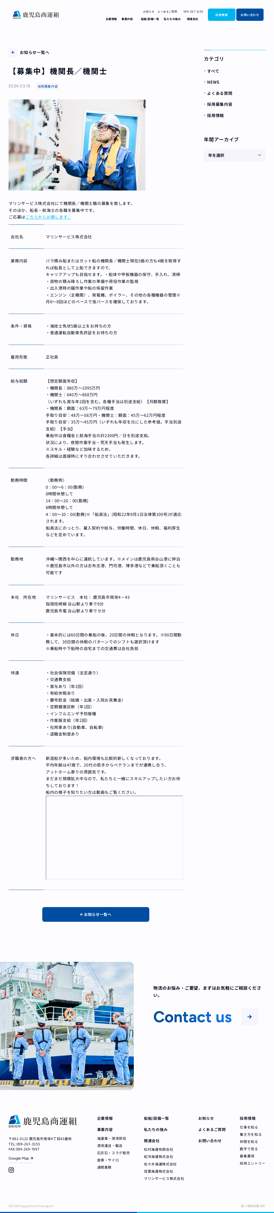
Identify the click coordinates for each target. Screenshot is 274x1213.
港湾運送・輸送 (110, 1145)
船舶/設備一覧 (150, 19)
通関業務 (104, 1167)
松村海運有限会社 (158, 1149)
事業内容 (127, 19)
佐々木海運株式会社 (160, 1164)
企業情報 (111, 19)
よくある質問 (220, 93)
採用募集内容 (220, 104)
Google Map (19, 1158)
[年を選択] (234, 155)
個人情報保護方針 (253, 1206)
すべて (213, 71)
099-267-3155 (191, 11)
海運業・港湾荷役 (111, 1138)
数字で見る (249, 1148)
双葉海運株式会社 (158, 1171)
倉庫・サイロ (108, 1160)
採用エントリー (252, 1163)
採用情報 (221, 15)
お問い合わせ (250, 15)
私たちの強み (172, 19)
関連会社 (192, 19)
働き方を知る (251, 1134)
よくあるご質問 (167, 11)
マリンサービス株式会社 (164, 1178)
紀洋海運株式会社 (158, 1156)
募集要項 (247, 1155)
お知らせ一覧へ (29, 52)
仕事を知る (249, 1127)
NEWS (213, 82)
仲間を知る (249, 1141)
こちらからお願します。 (48, 217)
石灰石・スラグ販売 (113, 1152)
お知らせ (148, 11)
